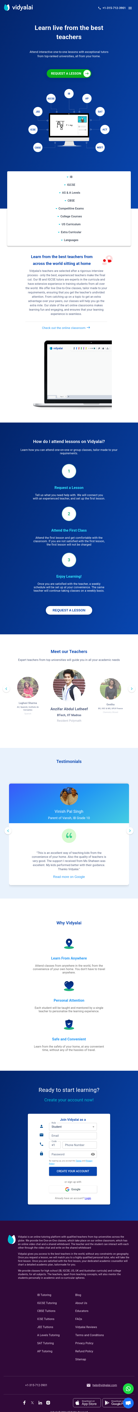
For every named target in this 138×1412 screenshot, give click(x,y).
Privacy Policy (84, 1343)
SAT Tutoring (45, 1343)
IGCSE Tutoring (47, 1303)
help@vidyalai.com (101, 1385)
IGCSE (71, 185)
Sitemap (80, 1359)
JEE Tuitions (45, 1327)
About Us (81, 1303)
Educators (81, 1311)
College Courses (71, 216)
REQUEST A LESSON (69, 610)
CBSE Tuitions (46, 1311)
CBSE (71, 200)
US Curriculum (71, 224)
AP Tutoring (44, 1351)
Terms (79, 1161)
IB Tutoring (44, 1295)
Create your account (73, 1171)
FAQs (78, 1319)
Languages (71, 240)
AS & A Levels (71, 192)
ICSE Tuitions (45, 1319)
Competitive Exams (71, 208)
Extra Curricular (71, 232)
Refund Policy (84, 1351)
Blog (78, 1295)
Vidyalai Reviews (86, 1327)
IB (71, 177)
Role (54, 1123)
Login (88, 1198)
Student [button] (57, 1126)
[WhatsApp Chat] (128, 1388)
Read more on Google (69, 877)
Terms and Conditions (89, 1335)
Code (54, 1141)
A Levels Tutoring (48, 1335)
